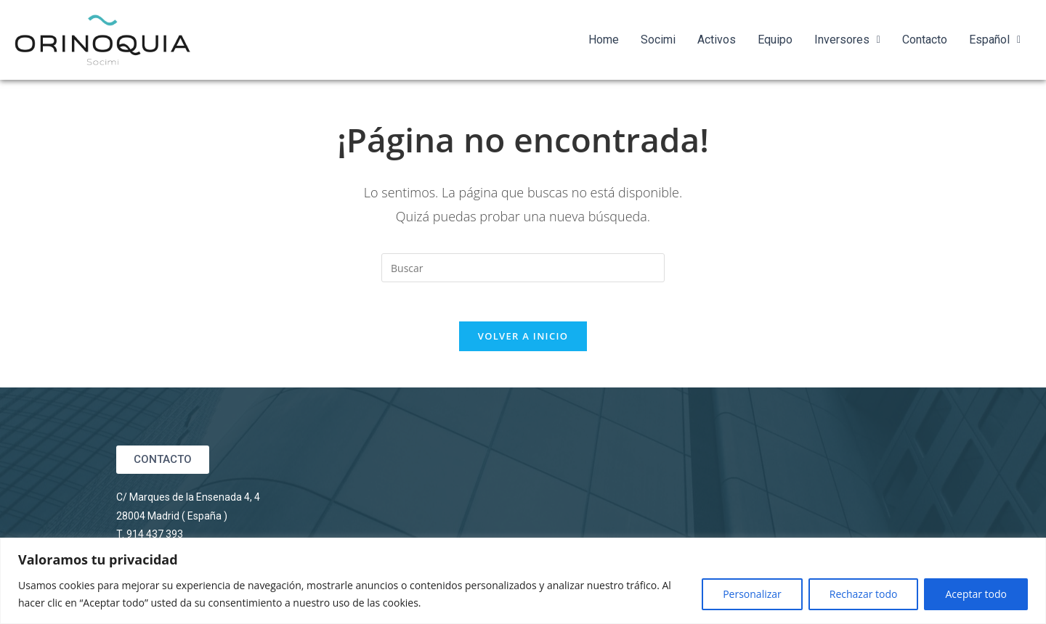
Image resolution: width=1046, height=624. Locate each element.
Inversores (847, 39)
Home (603, 39)
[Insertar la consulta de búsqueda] (523, 267)
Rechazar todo (864, 594)
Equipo (775, 39)
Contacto (924, 39)
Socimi (658, 39)
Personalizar (752, 594)
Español (995, 39)
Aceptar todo (976, 594)
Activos (716, 39)
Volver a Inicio (523, 340)
